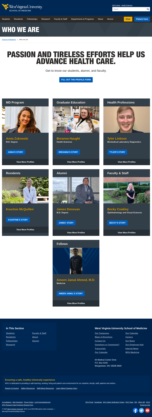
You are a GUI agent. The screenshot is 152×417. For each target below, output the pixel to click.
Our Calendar (101, 352)
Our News (130, 341)
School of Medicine (9, 40)
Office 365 (141, 402)
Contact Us (100, 341)
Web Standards (17, 402)
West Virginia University (15, 409)
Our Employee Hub (134, 345)
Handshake (98, 402)
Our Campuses (102, 333)
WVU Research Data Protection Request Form (17, 405)
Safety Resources (28, 388)
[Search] (148, 9)
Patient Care (142, 19)
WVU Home (116, 5)
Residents (18, 19)
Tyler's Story (117, 152)
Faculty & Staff (60, 19)
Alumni (110, 19)
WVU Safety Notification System (113, 402)
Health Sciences (126, 5)
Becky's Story (117, 223)
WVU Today (129, 402)
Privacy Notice (29, 402)
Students (6, 19)
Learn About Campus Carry (66, 388)
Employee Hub (145, 405)
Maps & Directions (103, 337)
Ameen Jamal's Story (71, 293)
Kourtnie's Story (18, 220)
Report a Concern (12, 388)
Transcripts (100, 349)
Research (45, 19)
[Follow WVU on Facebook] (135, 410)
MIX (135, 402)
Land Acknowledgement (42, 402)
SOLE (148, 402)
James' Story (66, 223)
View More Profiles (27, 162)
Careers (129, 337)
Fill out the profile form (76, 80)
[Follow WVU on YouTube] (147, 410)
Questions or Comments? (107, 345)
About (100, 19)
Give (128, 19)
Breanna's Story (68, 152)
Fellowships (32, 19)
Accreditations (6, 402)
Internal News (131, 349)
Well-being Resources (45, 388)
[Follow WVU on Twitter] (141, 410)
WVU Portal (89, 402)
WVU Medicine (132, 352)
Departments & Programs (82, 19)
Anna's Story (15, 152)
